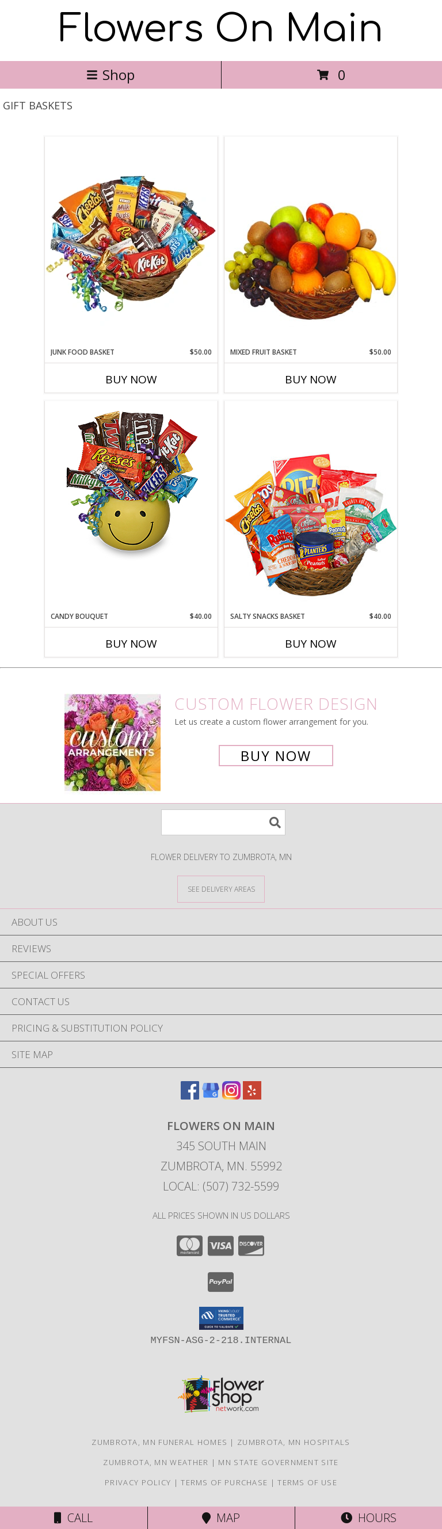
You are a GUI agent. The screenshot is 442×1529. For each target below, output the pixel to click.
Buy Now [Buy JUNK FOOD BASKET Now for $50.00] (131, 379)
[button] (221, 1318)
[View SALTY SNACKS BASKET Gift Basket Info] (310, 505)
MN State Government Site (278, 1462)
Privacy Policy (138, 1482)
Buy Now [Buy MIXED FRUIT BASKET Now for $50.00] (311, 379)
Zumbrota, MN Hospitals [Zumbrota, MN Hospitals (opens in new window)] (293, 1442)
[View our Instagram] (231, 1095)
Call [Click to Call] (73, 1518)
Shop (110, 74)
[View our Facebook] (190, 1095)
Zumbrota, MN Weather (155, 1462)
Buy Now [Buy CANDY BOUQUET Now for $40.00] (131, 643)
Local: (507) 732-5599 (221, 1186)
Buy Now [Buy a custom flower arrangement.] (276, 755)
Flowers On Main (221, 29)
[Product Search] (223, 822)
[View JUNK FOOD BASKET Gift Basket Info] (131, 242)
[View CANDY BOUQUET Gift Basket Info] (131, 483)
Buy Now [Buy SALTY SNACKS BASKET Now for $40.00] (311, 643)
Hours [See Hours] (369, 1518)
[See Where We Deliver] (221, 888)
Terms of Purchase (224, 1482)
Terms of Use (307, 1482)
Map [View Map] (221, 1518)
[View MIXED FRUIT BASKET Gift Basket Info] (310, 241)
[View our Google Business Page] (210, 1095)
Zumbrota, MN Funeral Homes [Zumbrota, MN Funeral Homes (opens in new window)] (159, 1442)
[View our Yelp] (252, 1095)
